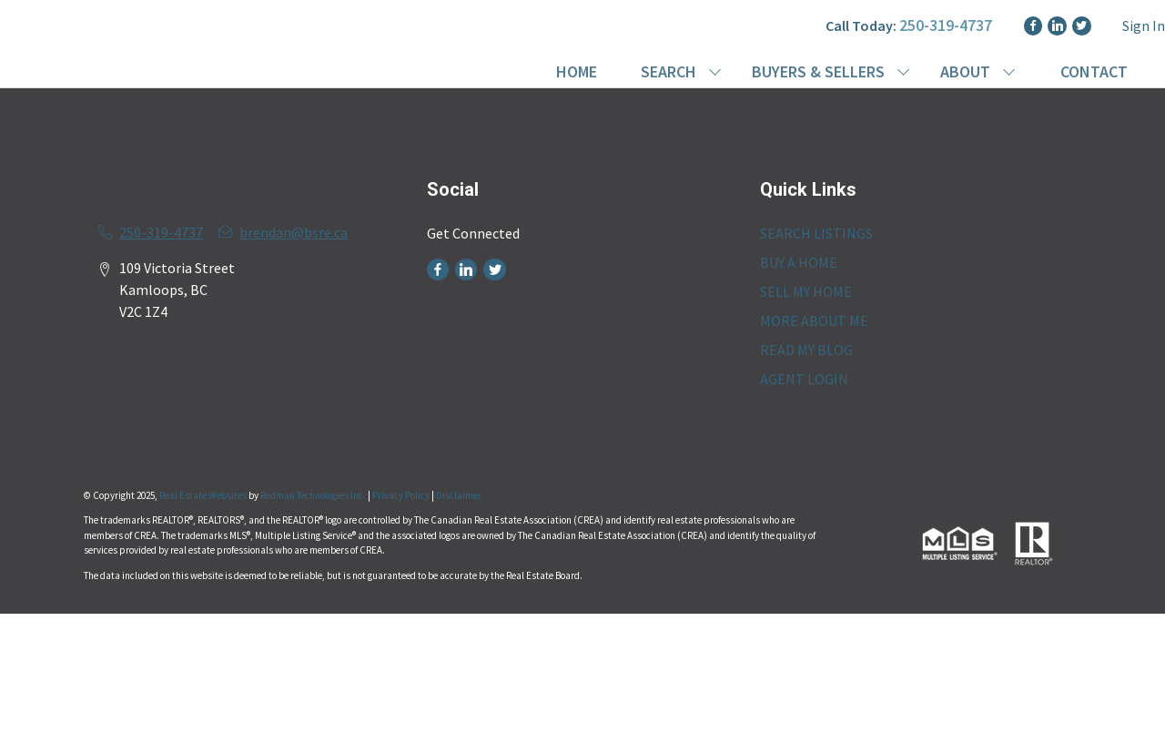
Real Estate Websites (203, 495)
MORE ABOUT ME (814, 320)
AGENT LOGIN (804, 379)
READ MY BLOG (806, 350)
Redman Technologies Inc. (314, 495)
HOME (576, 71)
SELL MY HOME (806, 291)
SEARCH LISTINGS (816, 233)
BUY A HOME (798, 262)
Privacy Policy (401, 495)
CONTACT (1094, 71)
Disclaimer (458, 495)
